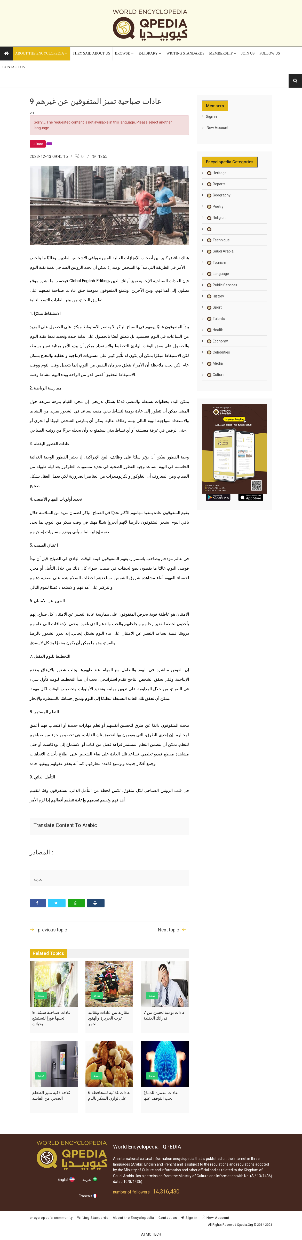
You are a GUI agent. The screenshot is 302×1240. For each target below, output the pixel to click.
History (215, 296)
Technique (218, 240)
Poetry (215, 206)
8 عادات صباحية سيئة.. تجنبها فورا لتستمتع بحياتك (51, 1018)
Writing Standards (92, 1218)
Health (214, 330)
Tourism (216, 263)
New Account (217, 128)
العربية (90, 1179)
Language (217, 274)
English (66, 1179)
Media (214, 363)
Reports (216, 184)
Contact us (167, 1218)
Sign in (211, 116)
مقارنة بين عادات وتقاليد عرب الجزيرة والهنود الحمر (108, 1018)
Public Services (221, 285)
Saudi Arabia (220, 251)
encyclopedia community (51, 1218)
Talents (215, 319)
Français (88, 1195)
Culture (215, 375)
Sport (214, 307)
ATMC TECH (151, 1234)
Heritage (216, 173)
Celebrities (218, 352)
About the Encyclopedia (133, 1218)
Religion (216, 218)
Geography (218, 195)
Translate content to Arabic (65, 825)
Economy (217, 341)
